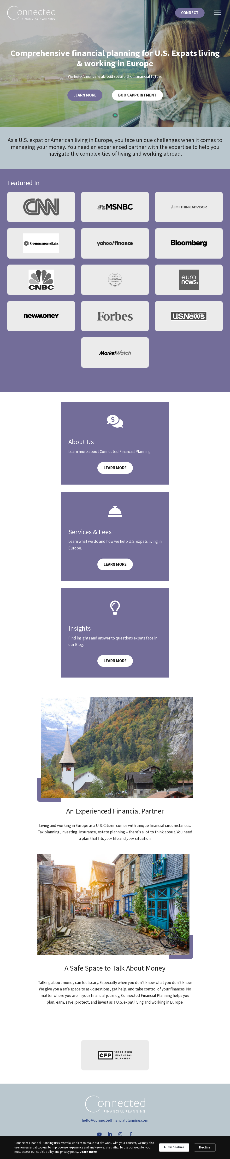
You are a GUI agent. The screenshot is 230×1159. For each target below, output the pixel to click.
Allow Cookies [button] (174, 1147)
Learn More (84, 95)
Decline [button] (205, 1147)
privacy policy (69, 1152)
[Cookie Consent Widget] (115, 1147)
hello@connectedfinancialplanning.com (115, 1120)
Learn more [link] (88, 1152)
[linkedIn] (109, 1134)
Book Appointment (137, 95)
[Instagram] (120, 1134)
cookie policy (45, 1152)
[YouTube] (99, 1134)
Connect (190, 12)
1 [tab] (115, 115)
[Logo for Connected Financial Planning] (31, 13)
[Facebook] (131, 1134)
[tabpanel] (115, 63)
